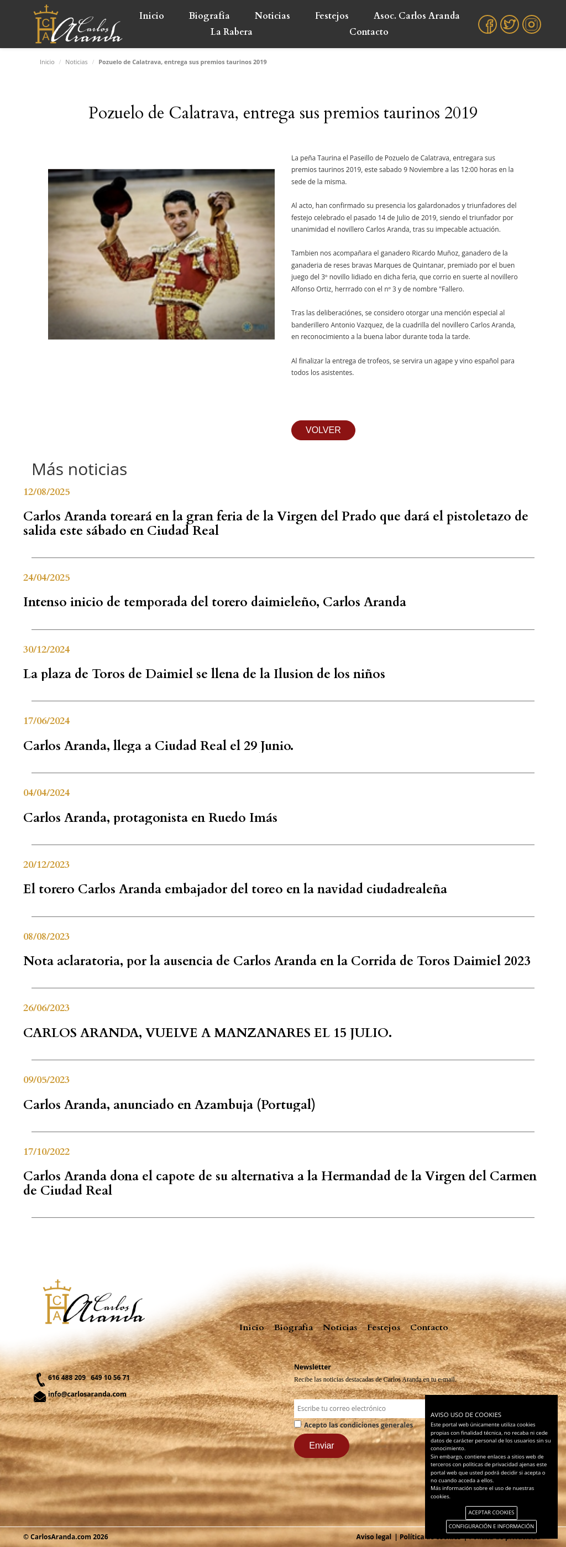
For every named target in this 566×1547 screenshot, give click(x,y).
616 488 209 (67, 1377)
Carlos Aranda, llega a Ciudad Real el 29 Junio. (158, 745)
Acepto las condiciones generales (358, 1425)
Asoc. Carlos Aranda (417, 16)
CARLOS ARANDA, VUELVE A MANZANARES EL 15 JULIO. (207, 1032)
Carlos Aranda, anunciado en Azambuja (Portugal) (169, 1104)
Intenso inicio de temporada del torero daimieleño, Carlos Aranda (214, 602)
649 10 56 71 (110, 1377)
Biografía (209, 16)
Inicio (151, 16)
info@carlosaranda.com (87, 1394)
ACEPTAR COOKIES (491, 1512)
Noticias (272, 16)
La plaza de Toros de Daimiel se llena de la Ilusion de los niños (204, 674)
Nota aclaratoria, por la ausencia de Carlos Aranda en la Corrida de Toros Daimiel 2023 (277, 961)
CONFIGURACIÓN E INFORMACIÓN (491, 1526)
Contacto (369, 32)
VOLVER (323, 430)
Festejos (332, 16)
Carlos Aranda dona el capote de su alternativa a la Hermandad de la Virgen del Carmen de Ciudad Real (280, 1183)
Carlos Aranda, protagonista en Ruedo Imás (150, 817)
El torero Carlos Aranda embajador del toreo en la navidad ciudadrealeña (235, 889)
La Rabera (232, 32)
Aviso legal (374, 1536)
